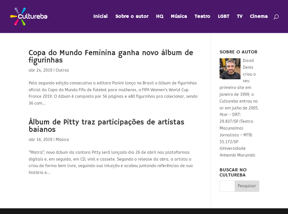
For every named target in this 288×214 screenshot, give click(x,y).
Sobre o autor (131, 17)
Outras (62, 70)
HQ (159, 17)
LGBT (223, 17)
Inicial (100, 17)
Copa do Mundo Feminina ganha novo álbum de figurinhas (111, 57)
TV (239, 17)
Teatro (202, 17)
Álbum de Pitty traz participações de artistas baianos (106, 126)
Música (179, 17)
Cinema (259, 17)
